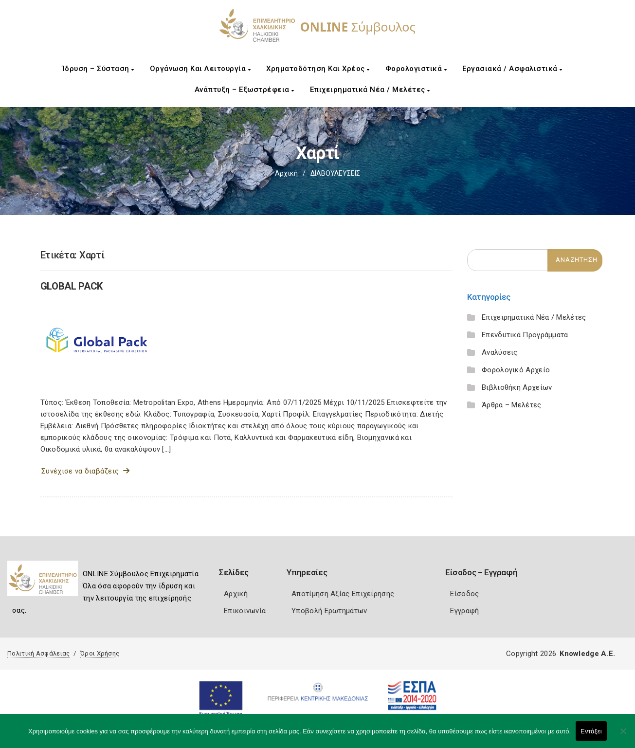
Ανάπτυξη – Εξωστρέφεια (244, 89)
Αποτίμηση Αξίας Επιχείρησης (342, 593)
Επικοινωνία (245, 610)
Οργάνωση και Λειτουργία (200, 68)
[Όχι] (623, 736)
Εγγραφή (464, 610)
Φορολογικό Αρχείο (516, 369)
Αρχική (286, 173)
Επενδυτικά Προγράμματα (525, 334)
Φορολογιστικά (416, 68)
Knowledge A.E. (587, 653)
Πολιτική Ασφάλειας (38, 653)
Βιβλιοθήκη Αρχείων (517, 387)
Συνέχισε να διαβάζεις (85, 471)
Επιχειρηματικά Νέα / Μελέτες (370, 89)
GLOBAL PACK (71, 286)
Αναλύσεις (500, 352)
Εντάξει (591, 731)
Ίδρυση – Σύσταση (98, 68)
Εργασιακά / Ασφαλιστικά (512, 68)
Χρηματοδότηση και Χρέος (318, 68)
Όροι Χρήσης (99, 653)
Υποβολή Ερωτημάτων (329, 610)
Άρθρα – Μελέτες (512, 405)
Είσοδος (464, 593)
